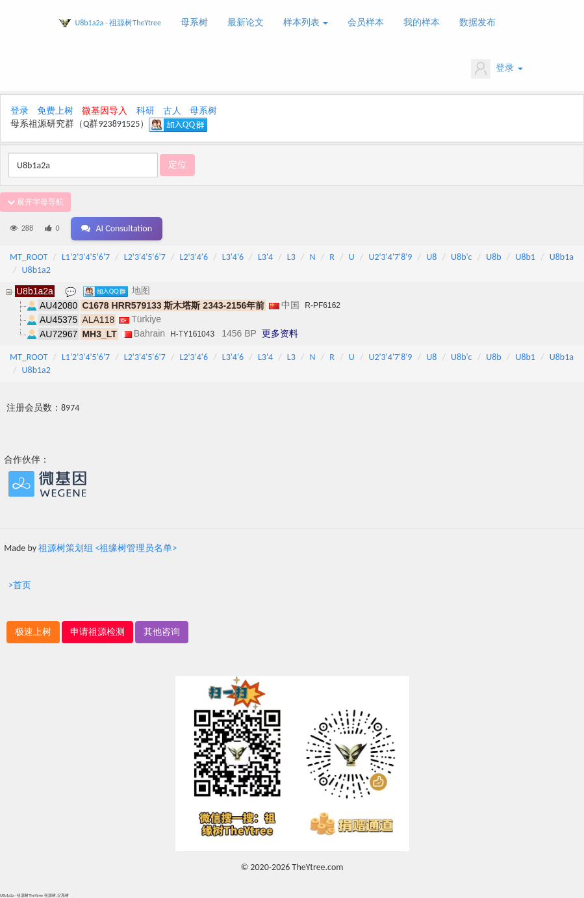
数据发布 (477, 22)
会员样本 (366, 22)
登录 (496, 69)
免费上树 (55, 110)
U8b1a (562, 257)
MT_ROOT (28, 257)
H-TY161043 (192, 334)
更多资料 (280, 333)
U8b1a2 (36, 270)
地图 (141, 290)
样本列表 (305, 22)
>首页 (19, 585)
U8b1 (525, 257)
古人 (172, 110)
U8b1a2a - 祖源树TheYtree (118, 22)
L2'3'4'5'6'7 (145, 257)
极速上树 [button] (33, 631)
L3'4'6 (233, 257)
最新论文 (245, 22)
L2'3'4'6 (194, 257)
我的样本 (421, 22)
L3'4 (265, 257)
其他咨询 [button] (162, 631)
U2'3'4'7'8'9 (390, 257)
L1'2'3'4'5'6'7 (86, 257)
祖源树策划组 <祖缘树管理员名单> (107, 548)
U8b (493, 257)
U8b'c (461, 257)
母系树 (194, 22)
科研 (145, 110)
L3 (291, 257)
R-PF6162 (322, 305)
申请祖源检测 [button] (97, 631)
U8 (431, 257)
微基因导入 (104, 110)
